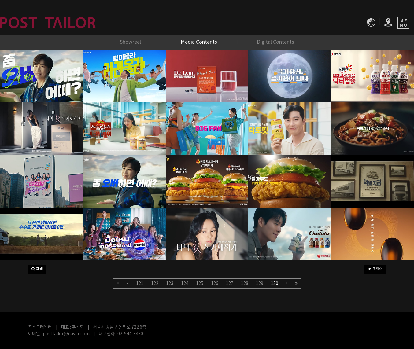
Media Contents (199, 42)
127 (229, 283)
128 (244, 283)
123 (169, 283)
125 (199, 283)
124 (184, 283)
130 (274, 283)
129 (259, 283)
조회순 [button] (375, 269)
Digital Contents (275, 42)
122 (154, 283)
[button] (37, 269)
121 (139, 283)
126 (214, 283)
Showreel (131, 42)
